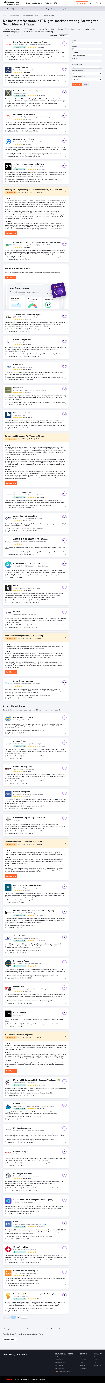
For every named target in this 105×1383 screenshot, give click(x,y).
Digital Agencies (14, 15)
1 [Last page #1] (29, 1317)
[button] (92, 3)
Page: (19, 1317)
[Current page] (24, 1317)
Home (4, 15)
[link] (48, 3)
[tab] (7, 1329)
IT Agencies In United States (30, 15)
